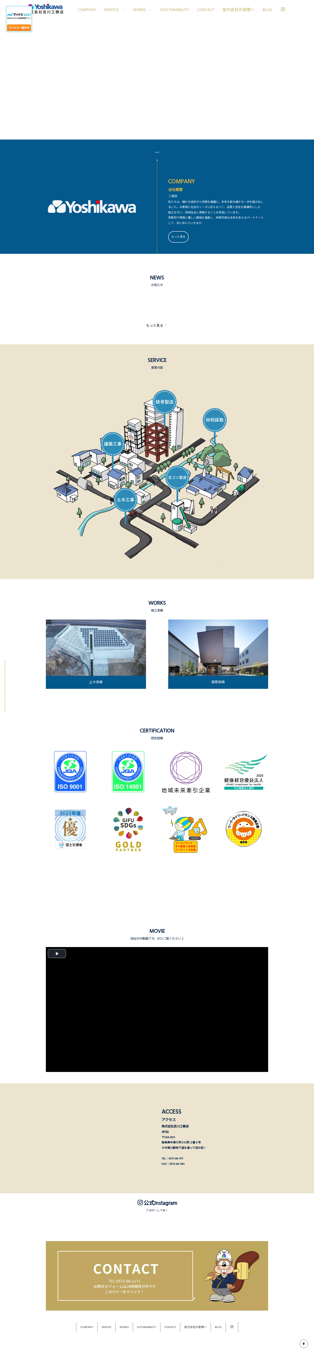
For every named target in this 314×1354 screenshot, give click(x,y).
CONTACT (205, 10)
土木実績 (96, 682)
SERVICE (106, 1327)
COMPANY (86, 10)
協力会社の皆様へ (238, 10)
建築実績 (218, 682)
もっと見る (178, 237)
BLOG (267, 10)
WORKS (124, 1327)
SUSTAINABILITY (174, 10)
